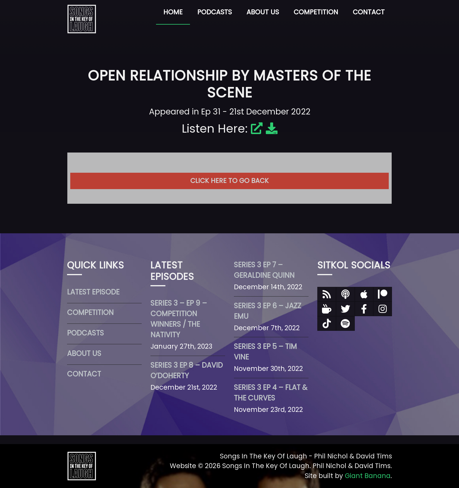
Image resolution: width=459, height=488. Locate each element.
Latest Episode (93, 292)
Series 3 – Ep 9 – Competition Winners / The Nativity (178, 319)
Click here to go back (229, 180)
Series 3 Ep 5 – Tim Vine (265, 352)
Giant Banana (368, 475)
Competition (316, 12)
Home (173, 12)
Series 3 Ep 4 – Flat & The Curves (270, 393)
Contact (369, 12)
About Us (262, 12)
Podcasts (214, 12)
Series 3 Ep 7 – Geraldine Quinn (264, 270)
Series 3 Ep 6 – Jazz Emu (267, 311)
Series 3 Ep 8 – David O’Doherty (186, 370)
